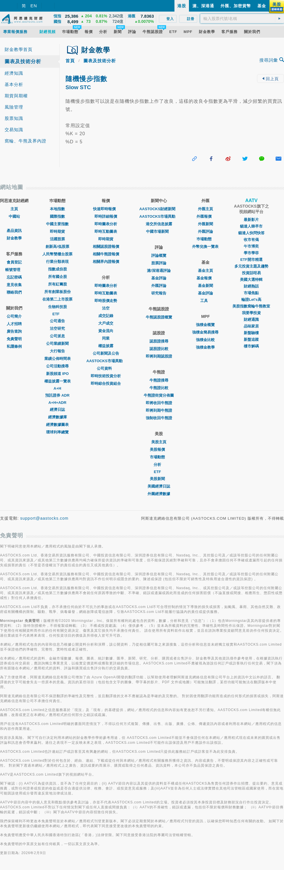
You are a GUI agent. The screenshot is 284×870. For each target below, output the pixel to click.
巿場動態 (205, 239)
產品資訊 (14, 230)
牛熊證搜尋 (159, 380)
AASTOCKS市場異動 (105, 361)
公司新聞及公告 (106, 353)
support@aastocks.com (44, 518)
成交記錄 (105, 316)
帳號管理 (14, 270)
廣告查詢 (14, 331)
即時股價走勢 (105, 300)
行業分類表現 (57, 261)
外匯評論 (158, 285)
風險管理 (14, 107)
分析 (159, 464)
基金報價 (205, 278)
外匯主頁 (205, 209)
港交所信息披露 (159, 224)
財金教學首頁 (18, 49)
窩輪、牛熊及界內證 (25, 140)
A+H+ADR (57, 402)
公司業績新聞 (57, 343)
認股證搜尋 (159, 341)
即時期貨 (57, 231)
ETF (57, 314)
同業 (106, 338)
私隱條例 (14, 346)
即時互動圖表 (105, 231)
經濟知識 (14, 73)
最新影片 (251, 219)
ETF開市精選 (251, 259)
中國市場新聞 (159, 231)
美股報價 (159, 449)
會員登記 (14, 262)
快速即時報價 (106, 209)
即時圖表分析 (105, 224)
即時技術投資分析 (106, 376)
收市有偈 (251, 239)
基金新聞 (205, 285)
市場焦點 (251, 293)
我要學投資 (251, 313)
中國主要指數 (57, 224)
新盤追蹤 (251, 339)
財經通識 (251, 319)
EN (33, 5)
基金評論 (158, 278)
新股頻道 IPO (57, 373)
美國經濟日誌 (159, 486)
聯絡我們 (14, 292)
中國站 (14, 216)
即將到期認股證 (159, 356)
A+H (57, 388)
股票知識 (14, 118)
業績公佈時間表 (57, 358)
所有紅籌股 (57, 284)
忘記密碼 (14, 277)
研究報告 (158, 293)
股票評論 (158, 263)
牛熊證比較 (159, 388)
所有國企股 (57, 276)
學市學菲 (251, 253)
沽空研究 (57, 328)
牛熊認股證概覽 (159, 317)
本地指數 (57, 209)
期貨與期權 (16, 95)
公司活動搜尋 (57, 366)
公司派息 (57, 336)
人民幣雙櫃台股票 (57, 254)
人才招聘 (14, 324)
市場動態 (159, 457)
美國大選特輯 (251, 279)
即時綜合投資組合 (106, 383)
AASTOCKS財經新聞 (159, 209)
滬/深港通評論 (159, 270)
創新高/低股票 (57, 246)
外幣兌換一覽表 (205, 246)
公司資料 (106, 368)
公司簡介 (14, 316)
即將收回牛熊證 (159, 403)
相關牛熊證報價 (106, 254)
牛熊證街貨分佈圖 (159, 395)
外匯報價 (205, 216)
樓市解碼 (251, 346)
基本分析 (14, 84)
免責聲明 (14, 339)
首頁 (70, 60)
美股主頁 (158, 442)
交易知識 (14, 129)
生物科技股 (57, 307)
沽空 (106, 308)
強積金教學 (205, 347)
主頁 (14, 209)
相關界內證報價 (106, 261)
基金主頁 (205, 270)
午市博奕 (251, 246)
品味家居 (251, 326)
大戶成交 (105, 323)
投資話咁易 (251, 273)
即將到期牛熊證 (159, 410)
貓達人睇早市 (251, 226)
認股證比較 (159, 349)
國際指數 (57, 216)
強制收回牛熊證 (159, 418)
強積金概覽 (205, 325)
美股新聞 (159, 479)
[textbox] (242, 18)
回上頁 (270, 78)
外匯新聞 (205, 224)
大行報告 (57, 351)
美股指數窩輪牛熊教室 (251, 306)
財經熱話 (251, 286)
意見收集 (14, 285)
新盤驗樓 (251, 333)
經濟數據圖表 (57, 424)
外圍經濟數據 (159, 494)
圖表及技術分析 (23, 61)
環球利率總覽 (57, 432)
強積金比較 (205, 340)
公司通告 (57, 321)
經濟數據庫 (57, 417)
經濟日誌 (57, 409)
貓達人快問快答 (251, 233)
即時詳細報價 (105, 216)
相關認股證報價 (106, 246)
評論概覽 (158, 255)
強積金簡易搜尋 (205, 332)
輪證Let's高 (251, 299)
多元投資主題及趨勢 (251, 266)
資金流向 (105, 331)
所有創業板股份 (57, 292)
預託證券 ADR (57, 395)
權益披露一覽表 (57, 381)
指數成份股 (57, 269)
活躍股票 (57, 239)
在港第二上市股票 (57, 299)
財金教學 (14, 238)
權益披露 (105, 346)
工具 (205, 300)
